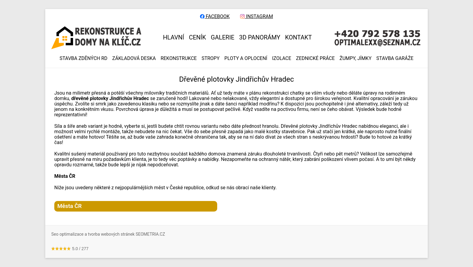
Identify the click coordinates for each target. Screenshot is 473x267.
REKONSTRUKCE (178, 58)
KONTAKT (298, 37)
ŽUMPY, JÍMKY (356, 58)
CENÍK (197, 37)
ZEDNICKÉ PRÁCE (315, 58)
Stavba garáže (395, 58)
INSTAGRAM (256, 16)
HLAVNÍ (173, 37)
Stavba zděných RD (83, 58)
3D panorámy (259, 37)
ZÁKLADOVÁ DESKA (134, 58)
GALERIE (222, 37)
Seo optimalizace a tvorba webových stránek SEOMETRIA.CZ (108, 234)
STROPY (211, 58)
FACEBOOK (215, 16)
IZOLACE (281, 58)
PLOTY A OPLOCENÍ (245, 58)
